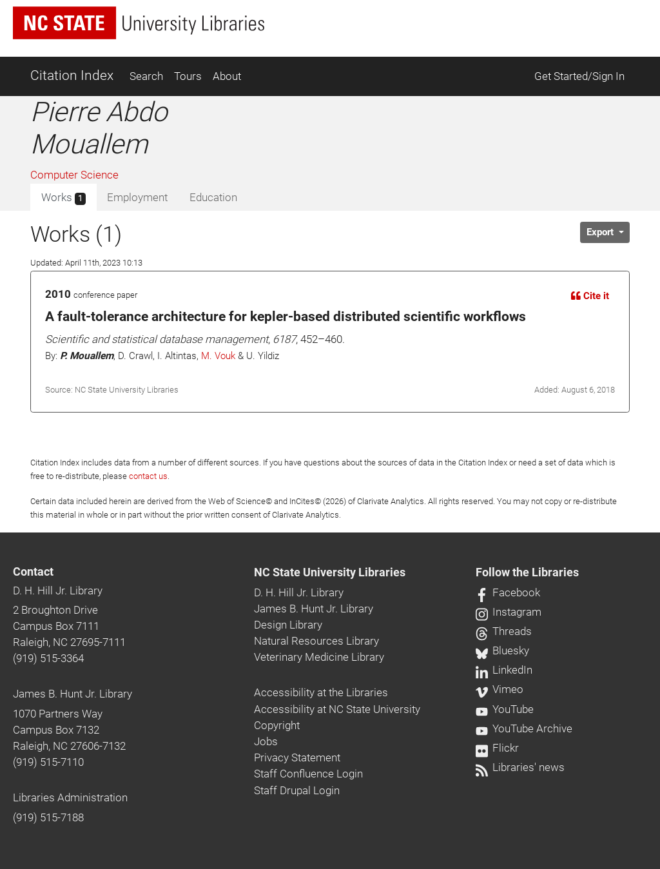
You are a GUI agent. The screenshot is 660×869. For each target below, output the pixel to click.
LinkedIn (504, 669)
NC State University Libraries (329, 572)
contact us (148, 476)
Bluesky (502, 650)
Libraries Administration (70, 797)
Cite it (590, 296)
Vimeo (499, 689)
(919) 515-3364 (48, 658)
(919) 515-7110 (48, 762)
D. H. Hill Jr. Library (57, 590)
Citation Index (71, 75)
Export (601, 232)
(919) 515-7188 (48, 817)
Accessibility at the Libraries (321, 692)
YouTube (505, 709)
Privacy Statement (297, 757)
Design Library (288, 624)
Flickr (497, 747)
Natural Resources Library (316, 640)
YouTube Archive (524, 728)
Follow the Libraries (527, 572)
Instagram (508, 611)
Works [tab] (63, 198)
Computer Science (74, 174)
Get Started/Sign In (579, 76)
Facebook (508, 592)
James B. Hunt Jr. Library (72, 693)
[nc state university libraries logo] (138, 22)
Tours (188, 76)
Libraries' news (520, 767)
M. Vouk (218, 356)
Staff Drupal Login (297, 790)
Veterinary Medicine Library (319, 656)
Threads (504, 631)
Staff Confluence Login (308, 773)
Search (146, 76)
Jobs (266, 741)
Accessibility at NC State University (337, 709)
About (227, 76)
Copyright (277, 725)
